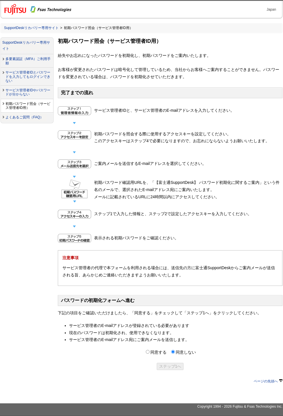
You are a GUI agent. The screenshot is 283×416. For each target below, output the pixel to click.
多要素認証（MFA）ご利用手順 (28, 61)
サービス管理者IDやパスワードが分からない (27, 92)
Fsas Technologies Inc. (264, 407)
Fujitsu (238, 407)
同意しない (186, 352)
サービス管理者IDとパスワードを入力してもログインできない (27, 76)
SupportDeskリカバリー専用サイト (31, 28)
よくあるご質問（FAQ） (24, 117)
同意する (158, 352)
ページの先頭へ (268, 381)
